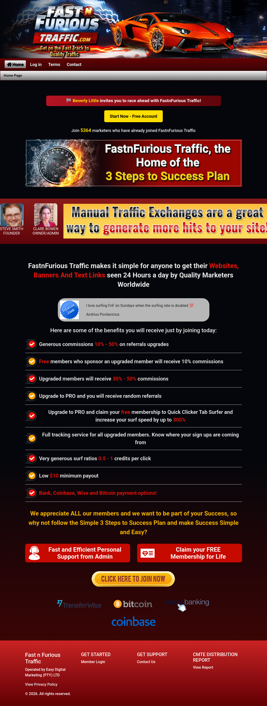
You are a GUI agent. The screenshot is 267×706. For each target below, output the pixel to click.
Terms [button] (54, 64)
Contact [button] (74, 64)
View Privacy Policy (41, 684)
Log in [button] (36, 64)
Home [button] (15, 64)
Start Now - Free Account (133, 116)
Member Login (93, 662)
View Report (203, 667)
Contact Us (146, 662)
